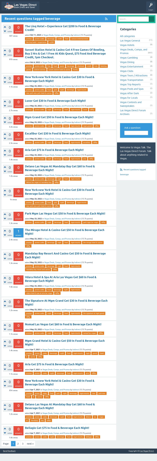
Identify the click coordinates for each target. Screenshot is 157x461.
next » (30, 451)
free (48, 74)
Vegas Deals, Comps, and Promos (57, 42)
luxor (85, 117)
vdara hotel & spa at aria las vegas (39, 300)
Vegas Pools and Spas (132, 96)
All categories (127, 43)
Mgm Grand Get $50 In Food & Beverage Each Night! (59, 124)
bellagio (89, 444)
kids (96, 74)
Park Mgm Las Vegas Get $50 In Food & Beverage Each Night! (65, 221)
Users (118, 17)
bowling (104, 74)
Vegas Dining (127, 69)
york (55, 97)
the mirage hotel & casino (92, 250)
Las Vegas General (130, 48)
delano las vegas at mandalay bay (39, 190)
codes (45, 361)
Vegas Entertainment (131, 74)
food (66, 46)
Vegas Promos (27, 17)
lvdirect (77, 42)
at (27, 428)
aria (84, 166)
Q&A (52, 17)
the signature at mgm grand (93, 321)
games (28, 77)
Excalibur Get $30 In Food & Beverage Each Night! (57, 141)
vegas (101, 424)
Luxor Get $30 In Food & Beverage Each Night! (55, 108)
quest (62, 74)
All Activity (40, 17)
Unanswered (85, 17)
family (75, 77)
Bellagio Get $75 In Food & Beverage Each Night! (57, 435)
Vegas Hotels (127, 52)
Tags (96, 17)
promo (37, 361)
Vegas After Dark (129, 100)
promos (29, 46)
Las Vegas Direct (10, 17)
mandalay (34, 428)
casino (32, 364)
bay (42, 428)
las (95, 424)
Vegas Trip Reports (130, 92)
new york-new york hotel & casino (39, 101)
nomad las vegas (89, 341)
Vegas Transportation (131, 87)
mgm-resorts (81, 97)
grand (95, 361)
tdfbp (57, 101)
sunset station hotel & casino (59, 77)
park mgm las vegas (90, 230)
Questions (62, 17)
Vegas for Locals (129, 105)
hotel (102, 361)
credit (59, 46)
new (93, 401)
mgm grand (87, 133)
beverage (50, 46)
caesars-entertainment (79, 46)
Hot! (73, 17)
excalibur (86, 150)
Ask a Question (131, 17)
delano (88, 424)
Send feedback (9, 458)
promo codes (39, 46)
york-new (101, 401)
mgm (88, 361)
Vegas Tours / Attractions (133, 83)
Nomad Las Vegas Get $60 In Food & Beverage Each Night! (63, 331)
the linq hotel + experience (36, 50)
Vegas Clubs (126, 78)
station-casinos (39, 77)
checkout (80, 74)
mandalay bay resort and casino (38, 277)
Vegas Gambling (129, 65)
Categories (107, 17)
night (62, 97)
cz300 (51, 50)
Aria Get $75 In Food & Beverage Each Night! (54, 157)
